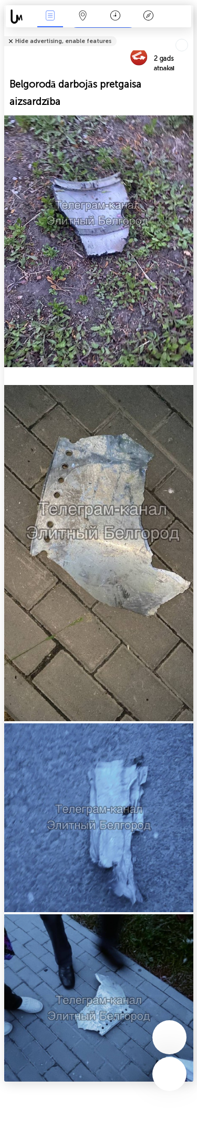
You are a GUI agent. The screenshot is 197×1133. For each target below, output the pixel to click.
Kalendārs (115, 16)
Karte (83, 16)
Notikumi (50, 16)
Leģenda (148, 16)
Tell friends (189, 34)
